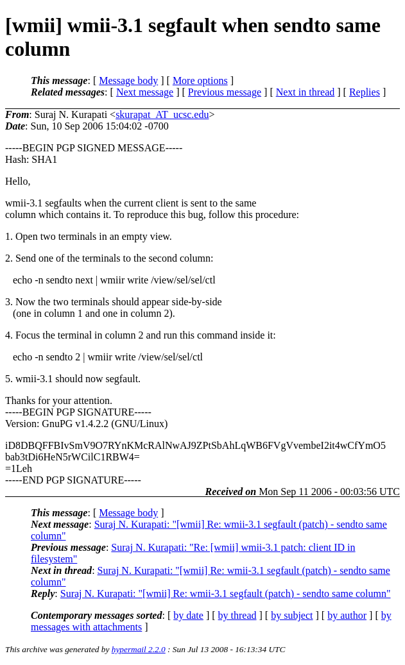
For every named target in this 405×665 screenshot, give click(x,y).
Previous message (224, 92)
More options (200, 80)
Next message (144, 92)
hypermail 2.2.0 (139, 649)
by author (346, 615)
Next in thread (305, 92)
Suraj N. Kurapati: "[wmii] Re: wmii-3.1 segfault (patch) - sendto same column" (225, 593)
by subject (292, 615)
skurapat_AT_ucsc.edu (162, 114)
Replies (364, 92)
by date (188, 615)
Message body (128, 80)
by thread (237, 615)
